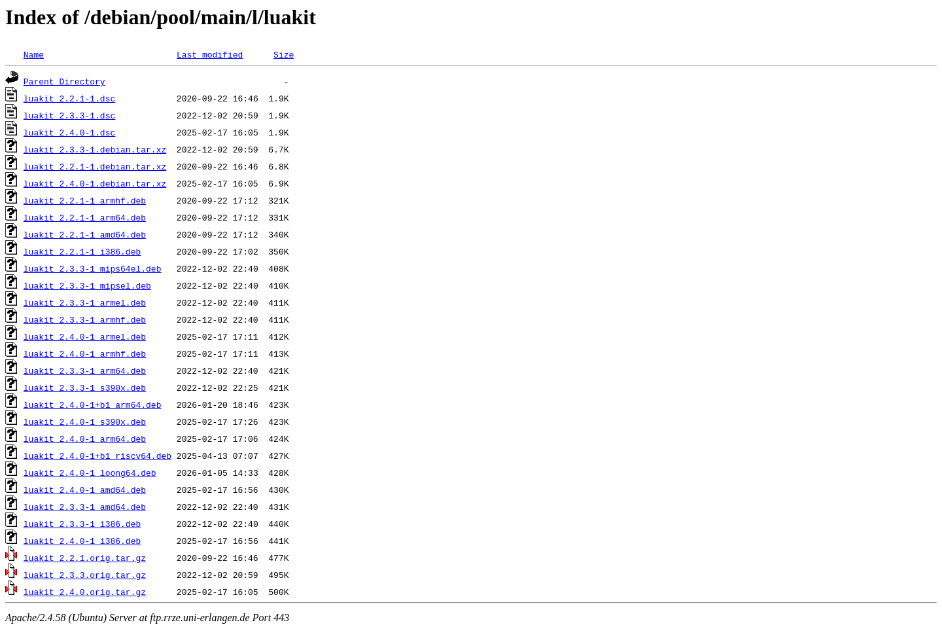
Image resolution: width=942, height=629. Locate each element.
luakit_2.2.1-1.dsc (69, 98)
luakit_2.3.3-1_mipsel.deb (87, 285)
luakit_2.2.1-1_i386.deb (82, 251)
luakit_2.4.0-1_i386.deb (82, 541)
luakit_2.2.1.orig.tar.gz (85, 558)
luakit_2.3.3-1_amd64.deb (85, 506)
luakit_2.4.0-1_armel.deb (85, 336)
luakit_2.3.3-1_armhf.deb (85, 319)
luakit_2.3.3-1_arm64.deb (85, 370)
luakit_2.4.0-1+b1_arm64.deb (93, 404)
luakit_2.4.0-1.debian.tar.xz (95, 183)
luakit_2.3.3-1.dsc (69, 115)
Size (283, 54)
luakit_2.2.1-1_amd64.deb (85, 234)
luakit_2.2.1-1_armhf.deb (85, 200)
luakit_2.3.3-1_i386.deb (82, 524)
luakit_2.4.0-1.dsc (69, 132)
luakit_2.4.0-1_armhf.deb (85, 353)
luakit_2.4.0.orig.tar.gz (85, 592)
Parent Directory (64, 81)
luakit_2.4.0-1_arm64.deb (85, 438)
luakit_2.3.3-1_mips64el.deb (93, 268)
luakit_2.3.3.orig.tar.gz (85, 575)
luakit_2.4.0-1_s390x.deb (85, 421)
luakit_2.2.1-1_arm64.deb (85, 217)
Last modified (210, 54)
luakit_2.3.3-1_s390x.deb (85, 387)
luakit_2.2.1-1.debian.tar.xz (95, 166)
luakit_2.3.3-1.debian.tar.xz (95, 149)
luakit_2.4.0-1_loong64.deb (90, 472)
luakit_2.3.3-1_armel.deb (85, 302)
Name (34, 54)
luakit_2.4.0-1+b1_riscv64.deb (97, 455)
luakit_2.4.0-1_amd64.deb (85, 489)
